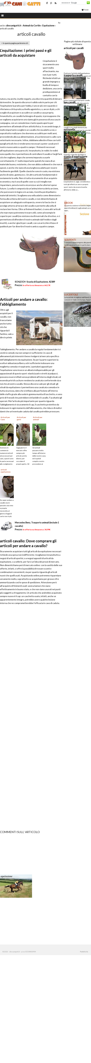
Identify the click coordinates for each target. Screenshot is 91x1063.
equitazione (6, 876)
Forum (85, 10)
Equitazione (48, 25)
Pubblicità (84, 952)
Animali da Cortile (32, 25)
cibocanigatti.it (13, 25)
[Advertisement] (29, 22)
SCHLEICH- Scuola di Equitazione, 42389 (35, 281)
